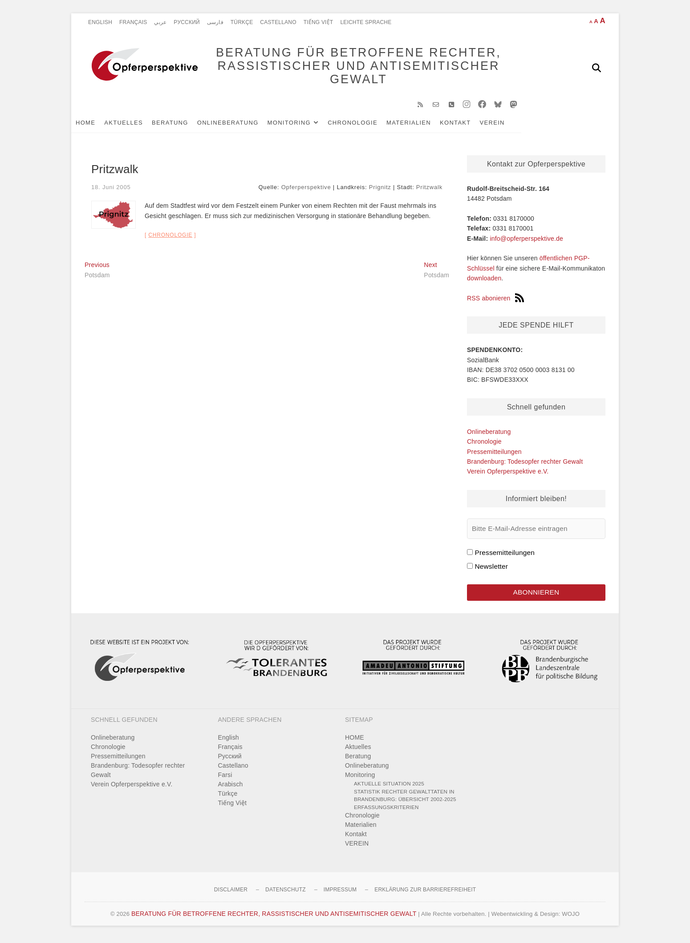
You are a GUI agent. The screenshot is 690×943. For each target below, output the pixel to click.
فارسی (215, 22)
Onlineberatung (241, 125)
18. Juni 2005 (110, 189)
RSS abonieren (495, 301)
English (100, 22)
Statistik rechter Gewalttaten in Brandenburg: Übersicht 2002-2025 (405, 799)
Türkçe (242, 22)
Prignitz (380, 189)
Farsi (225, 778)
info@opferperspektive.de (526, 241)
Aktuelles (137, 125)
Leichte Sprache (365, 22)
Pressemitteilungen (494, 454)
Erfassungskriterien (386, 810)
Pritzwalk (429, 189)
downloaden (484, 281)
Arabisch (230, 788)
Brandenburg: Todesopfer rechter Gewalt (525, 464)
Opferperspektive (306, 189)
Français (133, 22)
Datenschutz (285, 893)
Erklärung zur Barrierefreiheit (425, 893)
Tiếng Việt (318, 22)
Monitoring (302, 125)
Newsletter (491, 569)
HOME (99, 125)
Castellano (278, 22)
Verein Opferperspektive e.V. (507, 474)
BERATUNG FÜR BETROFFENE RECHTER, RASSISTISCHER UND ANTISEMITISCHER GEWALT (349, 67)
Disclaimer (231, 893)
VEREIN (505, 125)
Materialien (422, 125)
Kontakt (468, 125)
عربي (160, 22)
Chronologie (366, 125)
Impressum (340, 893)
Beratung (183, 125)
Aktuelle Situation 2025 (389, 787)
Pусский (187, 22)
